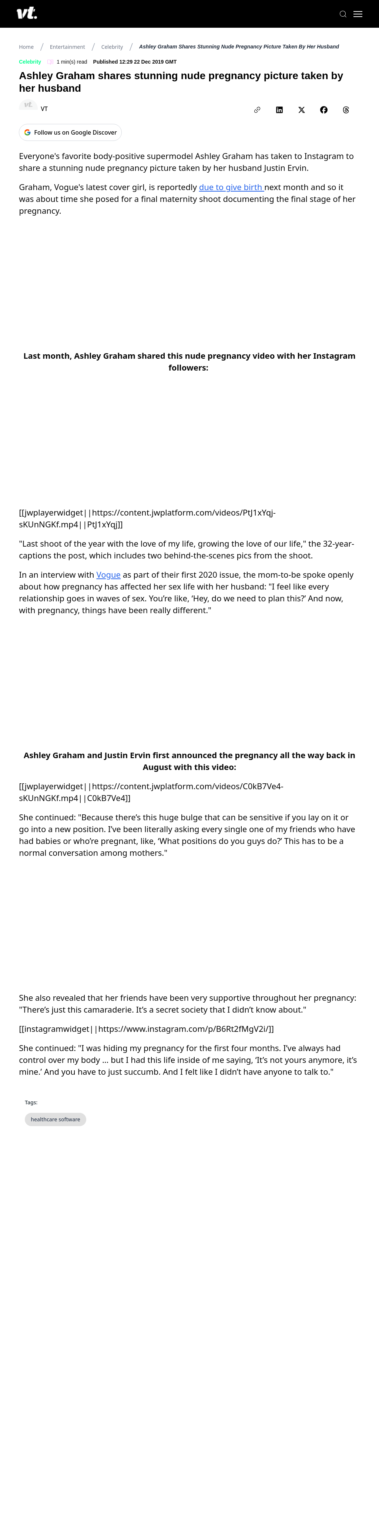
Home (26, 46)
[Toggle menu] (356, 14)
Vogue (108, 574)
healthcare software (55, 1119)
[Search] (342, 14)
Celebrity (112, 46)
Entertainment (67, 46)
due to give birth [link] (231, 186)
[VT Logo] (28, 14)
